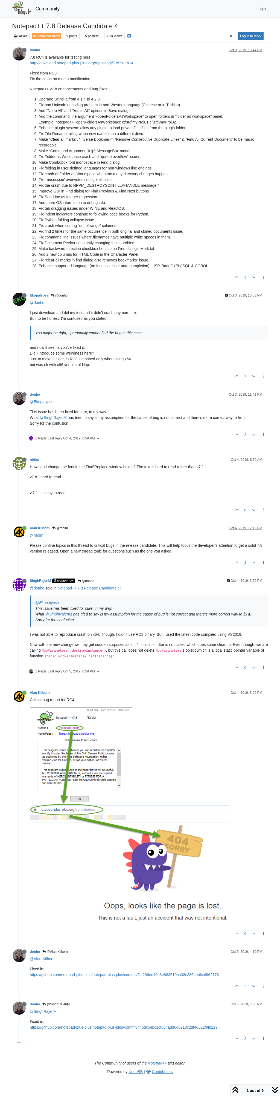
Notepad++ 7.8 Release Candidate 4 (88, 588)
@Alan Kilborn (55, 952)
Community (48, 8)
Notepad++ (157, 1063)
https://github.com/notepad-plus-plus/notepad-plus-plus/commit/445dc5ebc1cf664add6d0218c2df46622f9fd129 (123, 1027)
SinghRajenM (40, 581)
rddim (34, 460)
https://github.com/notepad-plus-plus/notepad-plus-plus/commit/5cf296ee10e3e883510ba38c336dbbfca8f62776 (124, 975)
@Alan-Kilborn (42, 959)
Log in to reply (250, 36)
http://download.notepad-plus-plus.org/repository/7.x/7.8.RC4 (81, 63)
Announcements (46, 36)
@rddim (60, 528)
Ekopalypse (39, 295)
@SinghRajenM (53, 417)
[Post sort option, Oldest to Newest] (230, 36)
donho (35, 50)
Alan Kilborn (40, 528)
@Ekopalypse (42, 401)
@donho (59, 295)
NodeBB (136, 1071)
